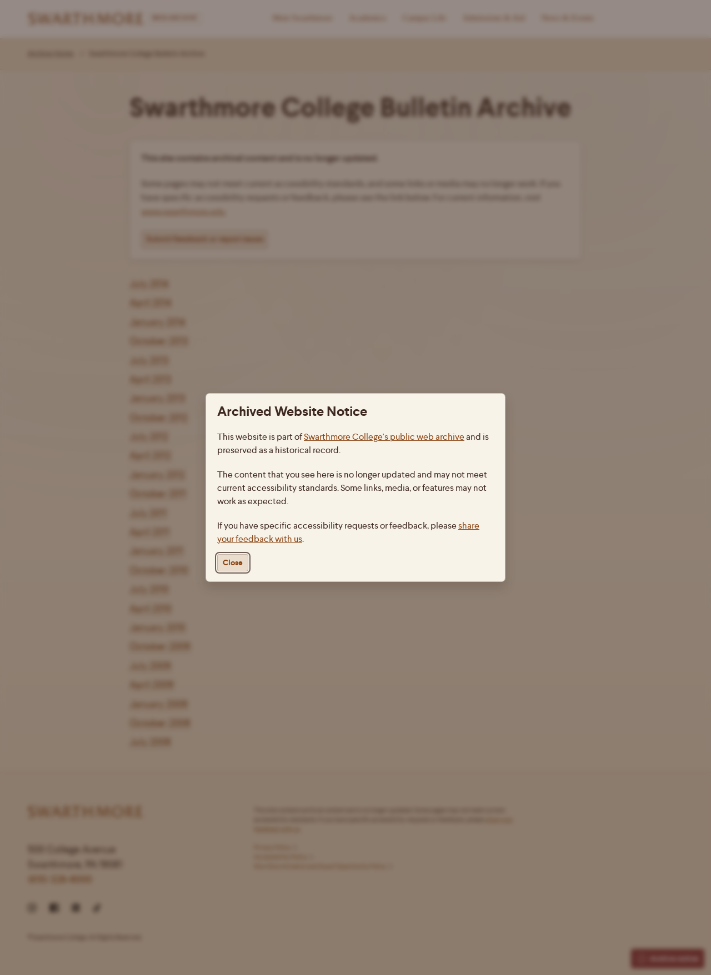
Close (233, 562)
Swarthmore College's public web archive (384, 437)
